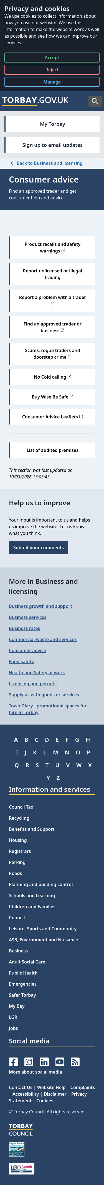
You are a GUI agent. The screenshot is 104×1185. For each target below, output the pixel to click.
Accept (52, 58)
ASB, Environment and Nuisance (43, 940)
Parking (17, 862)
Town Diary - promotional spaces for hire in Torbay (48, 709)
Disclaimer (55, 1094)
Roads (15, 873)
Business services (27, 617)
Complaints (82, 1087)
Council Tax (21, 807)
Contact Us (20, 1087)
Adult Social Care (27, 962)
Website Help (51, 1087)
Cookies (44, 1101)
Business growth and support (40, 606)
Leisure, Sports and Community (43, 929)
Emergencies (23, 984)
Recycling (19, 818)
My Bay (16, 1006)
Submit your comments (38, 548)
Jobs (13, 1028)
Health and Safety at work (37, 673)
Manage (56, 83)
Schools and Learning (32, 895)
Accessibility (25, 1094)
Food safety (21, 661)
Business (18, 951)
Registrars (20, 851)
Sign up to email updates (52, 145)
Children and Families (32, 906)
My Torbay (52, 124)
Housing (18, 840)
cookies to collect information (51, 16)
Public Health (23, 973)
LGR (13, 1017)
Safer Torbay (22, 995)
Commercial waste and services (43, 639)
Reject (52, 71)
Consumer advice (27, 650)
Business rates (24, 628)
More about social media (35, 1072)
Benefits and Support (32, 829)
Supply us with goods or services (44, 695)
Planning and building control (41, 884)
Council (17, 918)
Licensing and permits (33, 684)
